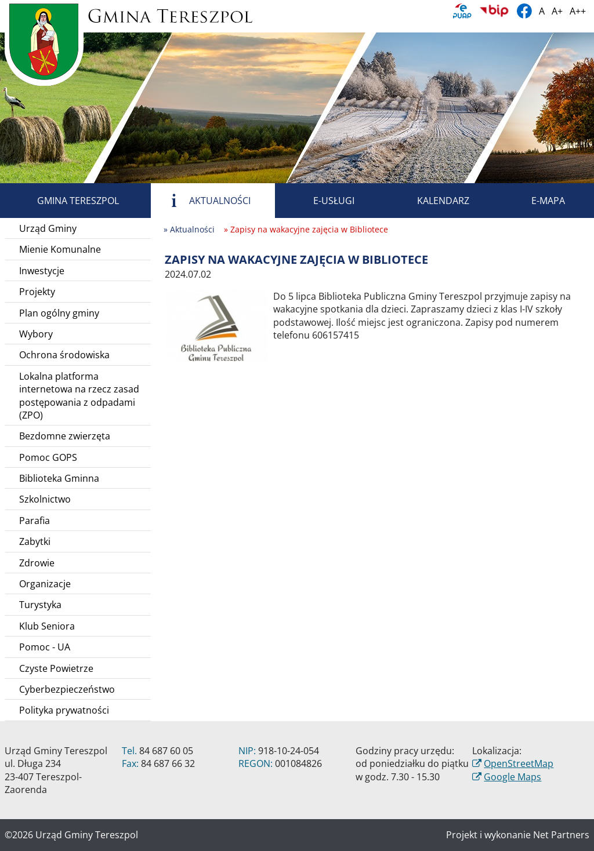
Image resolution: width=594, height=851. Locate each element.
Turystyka (40, 604)
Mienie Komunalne (60, 249)
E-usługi (320, 200)
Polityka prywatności (64, 710)
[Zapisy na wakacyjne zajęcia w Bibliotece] (216, 324)
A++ (578, 11)
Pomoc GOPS (48, 457)
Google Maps (512, 776)
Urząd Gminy (48, 228)
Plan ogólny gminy (59, 313)
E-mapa (535, 200)
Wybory (36, 334)
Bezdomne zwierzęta (64, 436)
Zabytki (34, 541)
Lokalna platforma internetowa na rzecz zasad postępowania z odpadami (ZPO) (79, 395)
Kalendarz (429, 200)
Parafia (34, 520)
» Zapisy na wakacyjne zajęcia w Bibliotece (306, 229)
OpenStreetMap (518, 763)
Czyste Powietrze (56, 668)
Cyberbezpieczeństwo (67, 689)
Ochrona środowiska (64, 354)
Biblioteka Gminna (59, 478)
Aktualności (206, 200)
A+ (557, 11)
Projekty (37, 291)
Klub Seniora (47, 626)
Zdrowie (37, 563)
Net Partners (561, 834)
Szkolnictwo (45, 499)
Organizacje (45, 583)
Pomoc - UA (44, 647)
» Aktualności (189, 229)
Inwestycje (41, 270)
